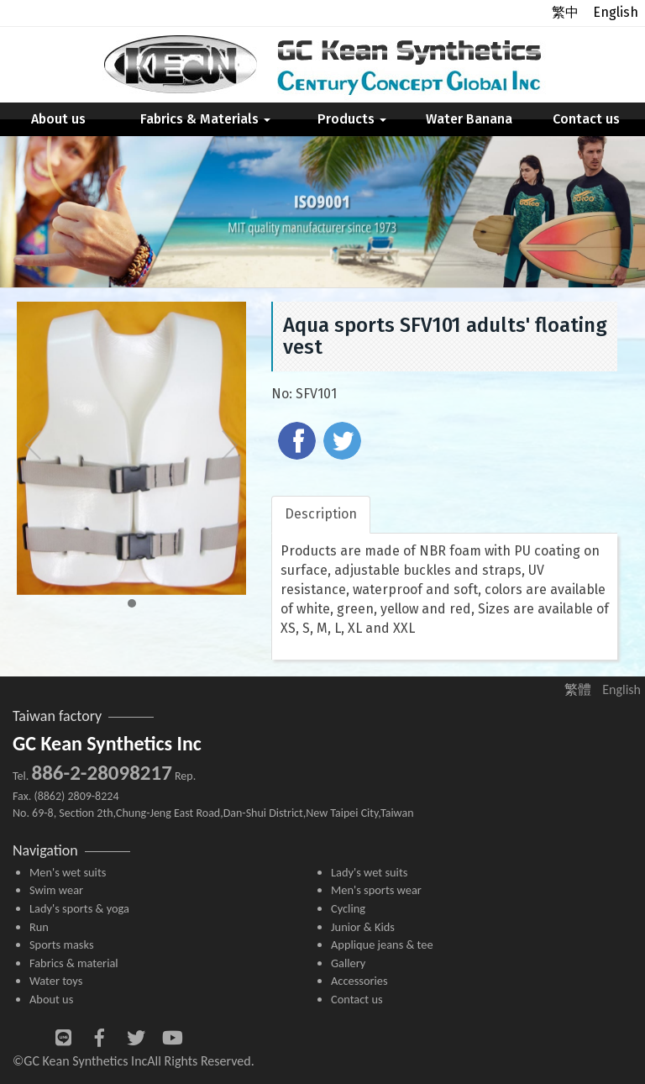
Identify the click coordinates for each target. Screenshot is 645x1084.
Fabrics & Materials (205, 119)
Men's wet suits (67, 872)
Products (351, 119)
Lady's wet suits (369, 872)
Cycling (348, 908)
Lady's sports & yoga (79, 908)
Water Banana (469, 119)
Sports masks (61, 944)
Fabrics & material (73, 963)
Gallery (348, 963)
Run (39, 926)
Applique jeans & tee (382, 944)
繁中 (565, 12)
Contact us (586, 119)
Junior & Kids (363, 926)
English (615, 12)
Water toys (55, 980)
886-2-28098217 (101, 773)
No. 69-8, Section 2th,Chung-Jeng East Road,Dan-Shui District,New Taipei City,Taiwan (213, 813)
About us (58, 119)
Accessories (359, 980)
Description (321, 514)
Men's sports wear (376, 889)
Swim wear (56, 889)
